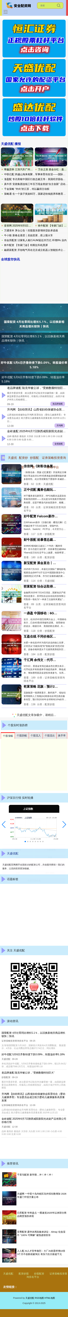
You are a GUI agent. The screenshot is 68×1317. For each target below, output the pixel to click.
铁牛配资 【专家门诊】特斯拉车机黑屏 (26, 245)
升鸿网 (60, 425)
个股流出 (50, 735)
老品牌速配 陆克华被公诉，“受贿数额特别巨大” (37, 388)
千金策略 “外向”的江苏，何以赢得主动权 (26, 189)
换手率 (62, 735)
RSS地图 (39, 1298)
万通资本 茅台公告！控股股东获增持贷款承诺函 (31, 230)
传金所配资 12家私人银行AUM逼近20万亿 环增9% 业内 (35, 240)
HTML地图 (49, 1298)
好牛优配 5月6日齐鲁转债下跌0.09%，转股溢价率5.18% (33, 379)
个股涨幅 (8, 736)
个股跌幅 (22, 735)
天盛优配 (8, 1273)
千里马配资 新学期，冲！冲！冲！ (35, 1174)
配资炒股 (24, 1273)
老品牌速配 (58, 404)
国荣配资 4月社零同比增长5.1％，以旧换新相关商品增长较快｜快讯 (33, 338)
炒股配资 (39, 1273)
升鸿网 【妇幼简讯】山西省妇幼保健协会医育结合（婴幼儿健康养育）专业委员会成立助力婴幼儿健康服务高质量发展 (33, 1097)
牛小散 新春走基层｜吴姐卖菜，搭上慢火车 (28, 235)
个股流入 (36, 735)
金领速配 (59, 444)
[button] (4, 824)
